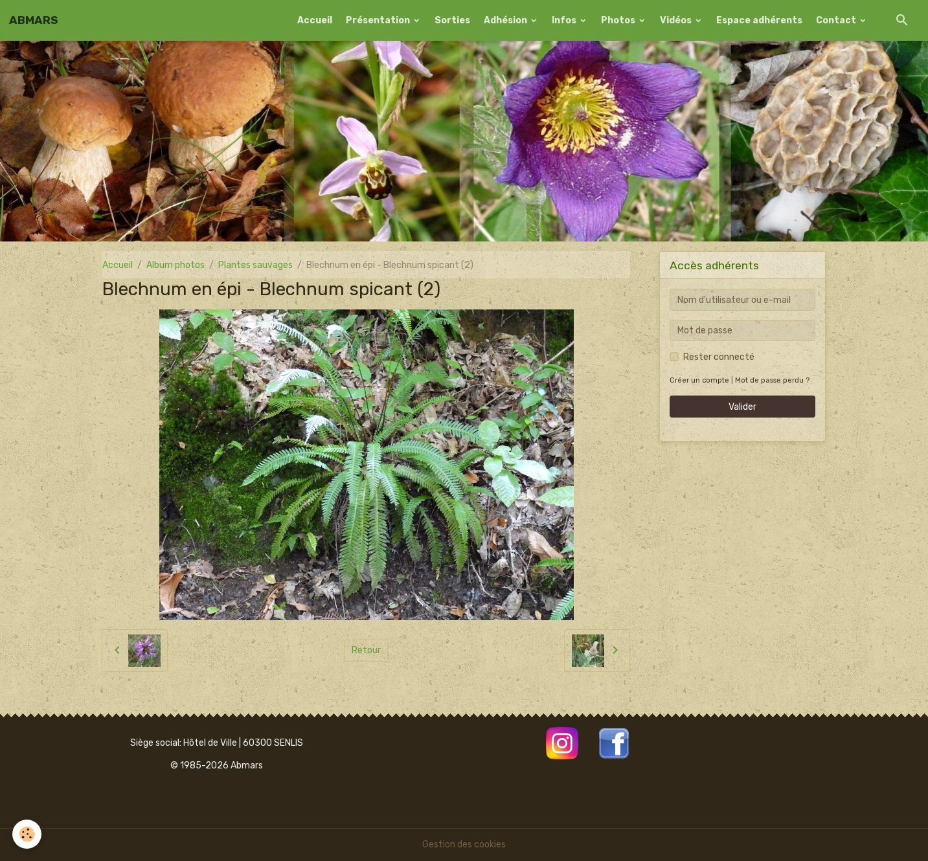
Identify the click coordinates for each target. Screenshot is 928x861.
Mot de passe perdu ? (772, 380)
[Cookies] (27, 834)
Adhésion (506, 20)
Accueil (314, 20)
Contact (837, 20)
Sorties (452, 20)
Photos (619, 20)
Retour (366, 650)
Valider (742, 406)
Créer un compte (699, 380)
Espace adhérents (759, 20)
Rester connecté (718, 357)
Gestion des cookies (464, 844)
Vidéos (677, 20)
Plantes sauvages (255, 265)
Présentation (379, 20)
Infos (565, 20)
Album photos (175, 265)
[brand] (33, 20)
